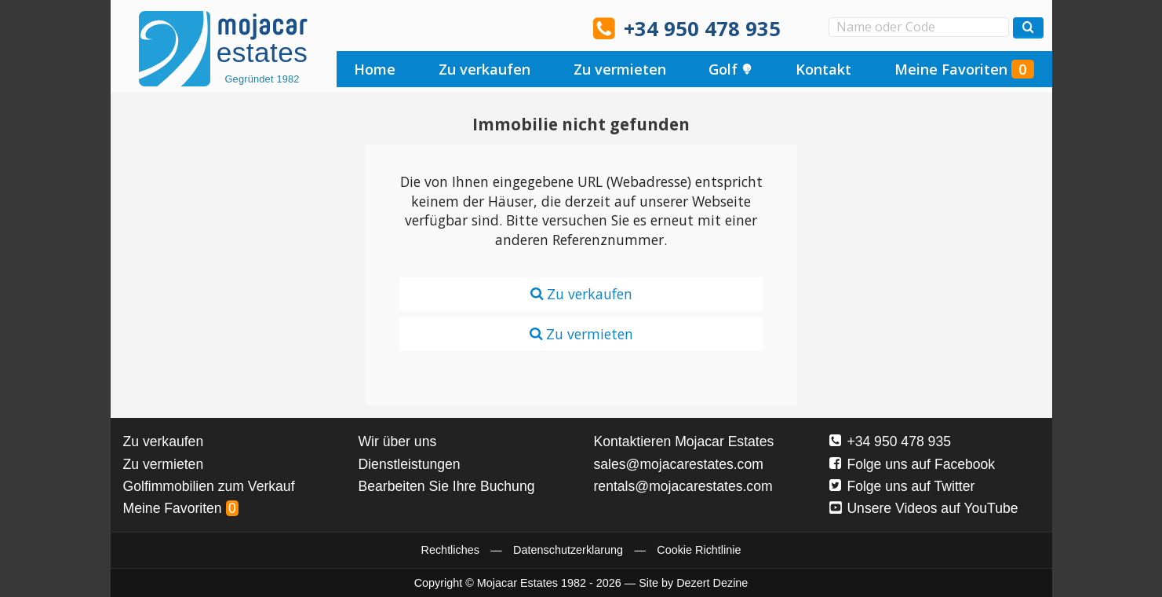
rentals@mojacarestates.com (683, 486)
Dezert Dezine (712, 583)
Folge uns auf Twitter (902, 486)
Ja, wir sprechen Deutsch (438, 27)
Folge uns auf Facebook (912, 464)
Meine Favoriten (964, 69)
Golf (730, 69)
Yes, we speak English (350, 27)
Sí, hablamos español (394, 27)
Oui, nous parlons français (527, 27)
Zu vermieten (620, 69)
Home (374, 69)
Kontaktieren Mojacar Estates (684, 441)
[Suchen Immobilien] (1028, 27)
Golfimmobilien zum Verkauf (209, 486)
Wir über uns (398, 441)
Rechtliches (450, 550)
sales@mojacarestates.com (678, 464)
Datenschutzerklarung (568, 550)
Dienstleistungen (410, 464)
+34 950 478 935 (702, 28)
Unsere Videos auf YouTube (923, 508)
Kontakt (823, 69)
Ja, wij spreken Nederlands (482, 27)
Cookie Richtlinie (699, 550)
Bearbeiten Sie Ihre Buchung (447, 486)
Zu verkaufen (484, 69)
